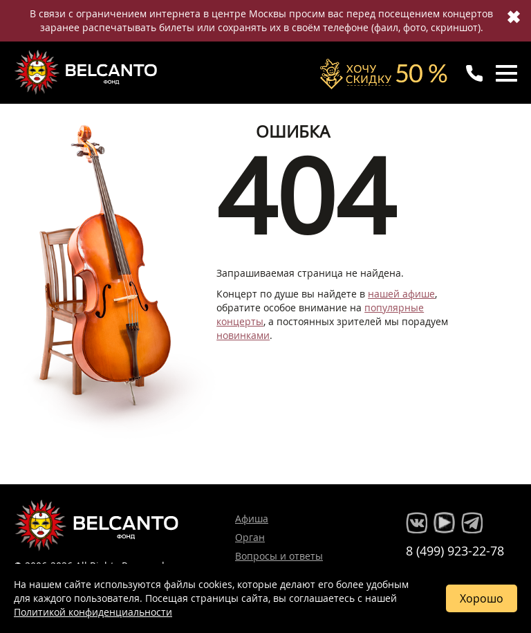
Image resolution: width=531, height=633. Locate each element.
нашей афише (401, 293)
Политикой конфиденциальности (93, 611)
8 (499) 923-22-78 (455, 550)
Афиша (251, 518)
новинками (243, 335)
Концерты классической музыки (87, 71)
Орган (250, 537)
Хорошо (481, 598)
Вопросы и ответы (279, 555)
